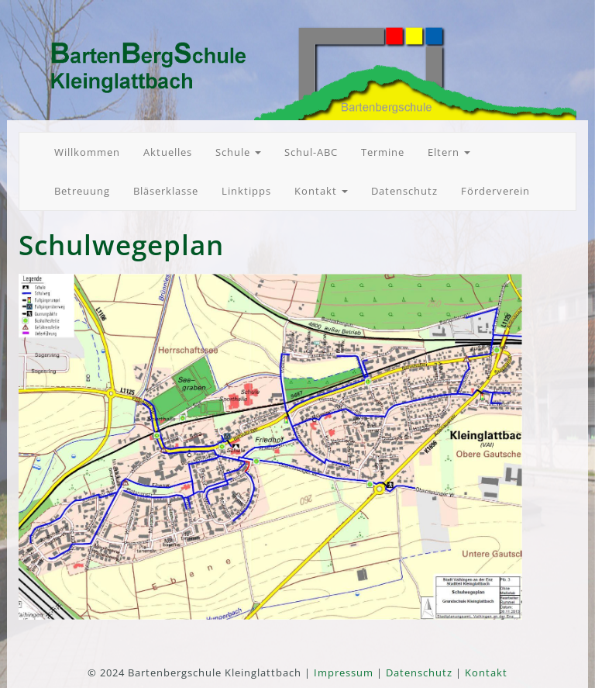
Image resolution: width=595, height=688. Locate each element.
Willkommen (87, 152)
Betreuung (82, 191)
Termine (382, 152)
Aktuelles (167, 152)
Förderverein (495, 191)
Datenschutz (404, 191)
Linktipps (246, 191)
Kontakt (321, 191)
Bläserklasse (165, 191)
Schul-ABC (311, 152)
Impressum (343, 672)
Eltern (449, 152)
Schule (238, 152)
